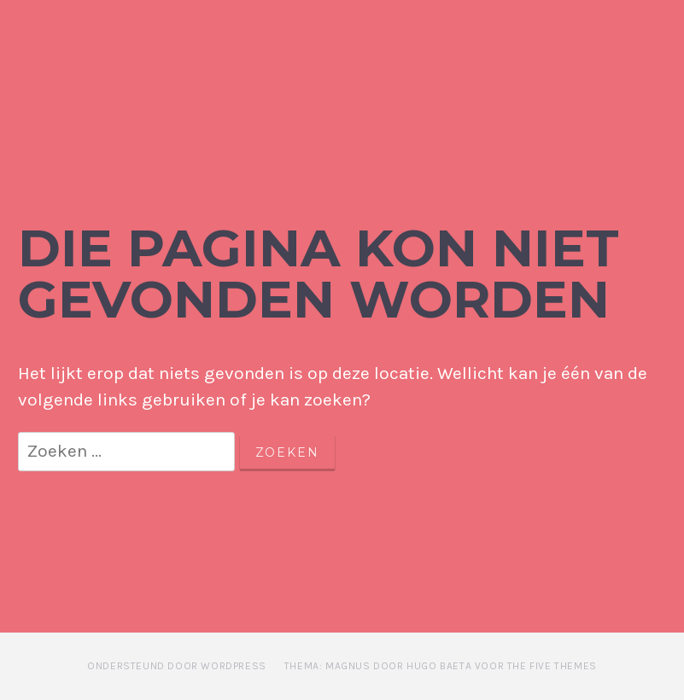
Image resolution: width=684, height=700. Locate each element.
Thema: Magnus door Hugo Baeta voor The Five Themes (440, 666)
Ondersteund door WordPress (176, 666)
